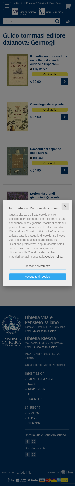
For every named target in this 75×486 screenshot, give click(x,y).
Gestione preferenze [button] (37, 266)
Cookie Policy (53, 256)
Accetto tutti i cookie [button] (37, 276)
